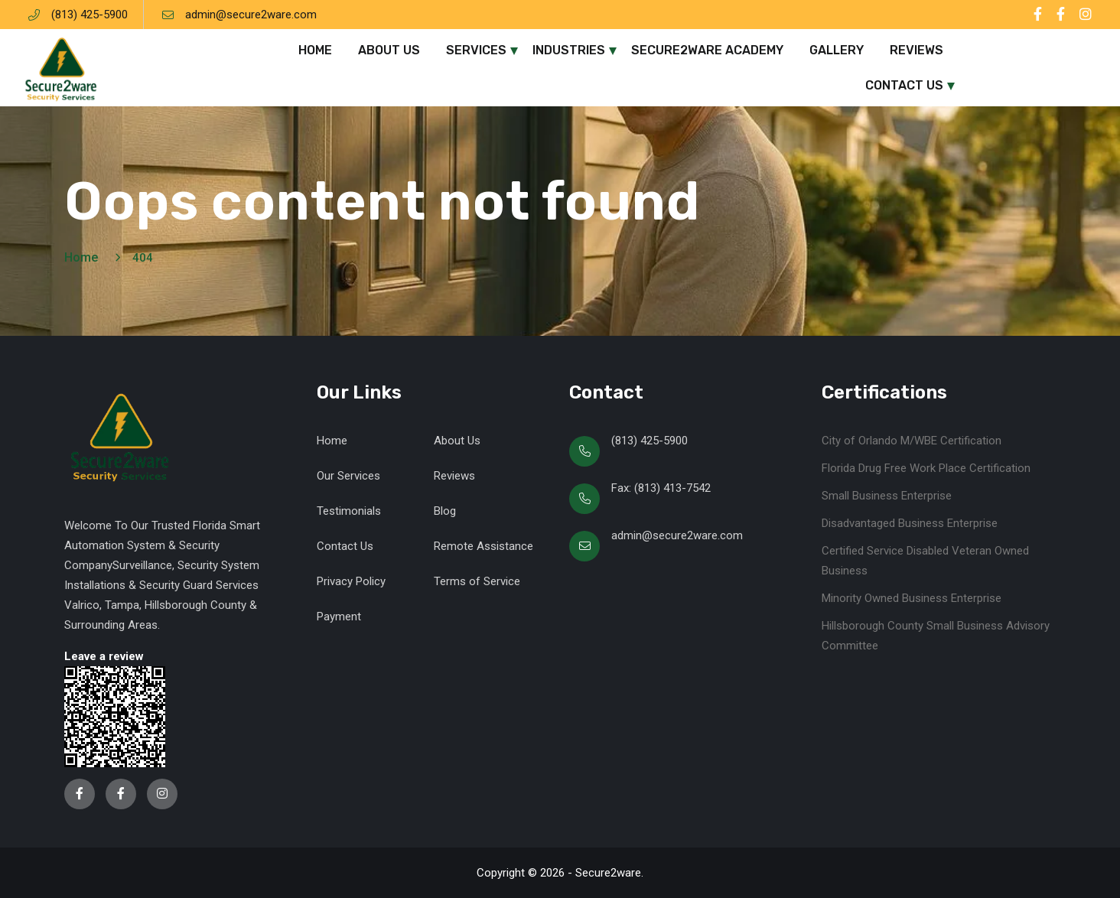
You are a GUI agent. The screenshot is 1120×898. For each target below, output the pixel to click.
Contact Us (904, 85)
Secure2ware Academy (707, 50)
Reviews (916, 50)
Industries (568, 50)
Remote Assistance (483, 546)
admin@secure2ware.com (251, 14)
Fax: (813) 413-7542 (661, 488)
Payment (339, 616)
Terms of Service (477, 581)
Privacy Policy (351, 581)
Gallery (836, 50)
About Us (389, 50)
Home (315, 50)
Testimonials (349, 511)
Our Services (348, 476)
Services (476, 50)
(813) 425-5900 (89, 14)
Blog (445, 511)
